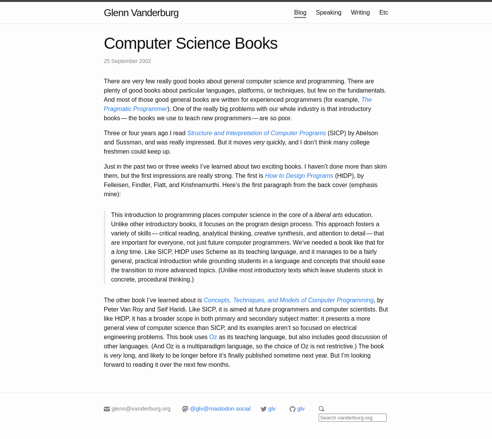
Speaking (329, 12)
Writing (360, 12)
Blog (300, 12)
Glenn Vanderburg (141, 12)
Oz (213, 337)
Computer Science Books (191, 43)
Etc (383, 12)
